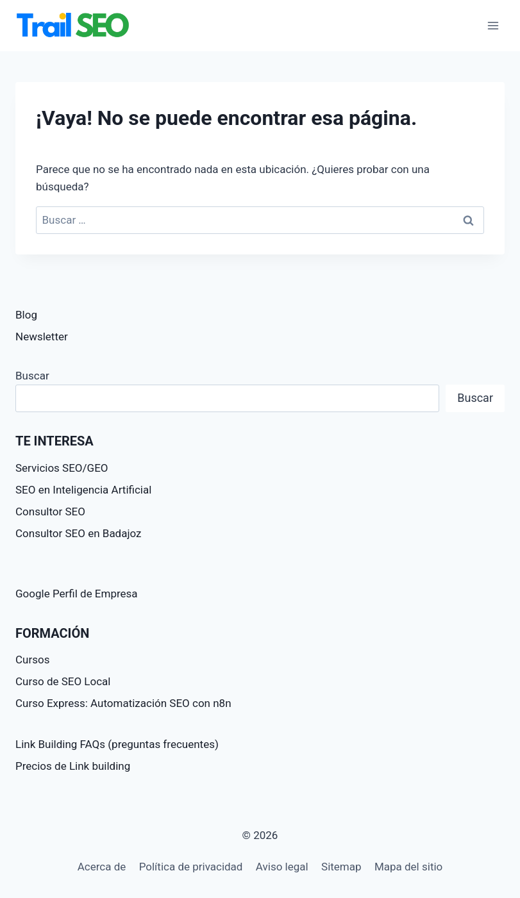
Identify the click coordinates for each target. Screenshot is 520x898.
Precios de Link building (72, 766)
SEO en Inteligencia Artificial (83, 489)
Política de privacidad (191, 866)
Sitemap (341, 866)
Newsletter (41, 336)
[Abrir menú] (493, 25)
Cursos (32, 659)
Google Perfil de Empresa (76, 593)
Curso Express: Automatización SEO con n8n (123, 703)
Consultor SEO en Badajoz (78, 533)
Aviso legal (282, 866)
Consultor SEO (50, 511)
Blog (26, 314)
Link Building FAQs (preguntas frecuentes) (117, 744)
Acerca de (102, 866)
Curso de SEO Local (63, 681)
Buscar (32, 375)
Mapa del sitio (408, 866)
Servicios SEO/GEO (61, 467)
